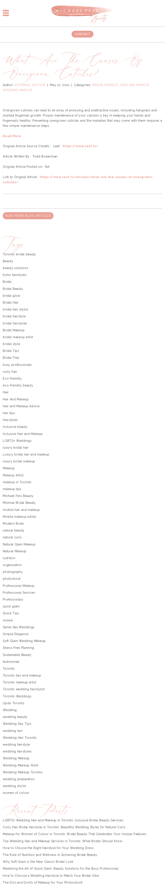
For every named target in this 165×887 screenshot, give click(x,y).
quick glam (11, 606)
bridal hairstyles (15, 323)
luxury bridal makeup (19, 461)
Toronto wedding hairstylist (24, 689)
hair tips (9, 413)
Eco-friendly (12, 378)
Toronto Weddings (17, 696)
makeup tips (12, 489)
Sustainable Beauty (17, 655)
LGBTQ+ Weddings (17, 440)
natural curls (12, 537)
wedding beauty (15, 717)
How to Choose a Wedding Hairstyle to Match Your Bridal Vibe (51, 875)
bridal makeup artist (18, 337)
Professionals (13, 599)
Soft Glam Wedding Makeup (24, 641)
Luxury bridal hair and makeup (26, 454)
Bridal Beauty (13, 289)
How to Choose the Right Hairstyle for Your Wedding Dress (48, 848)
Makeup (9, 468)
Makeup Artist (13, 475)
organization (12, 565)
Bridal (7, 281)
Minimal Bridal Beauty (19, 502)
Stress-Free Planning (18, 647)
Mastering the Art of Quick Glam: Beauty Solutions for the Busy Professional (61, 868)
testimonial (11, 661)
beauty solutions (15, 268)
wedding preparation (19, 779)
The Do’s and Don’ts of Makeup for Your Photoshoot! (43, 882)
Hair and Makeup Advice (21, 406)
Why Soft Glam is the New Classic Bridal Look (38, 861)
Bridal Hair (11, 302)
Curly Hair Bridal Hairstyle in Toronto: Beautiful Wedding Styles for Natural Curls (64, 827)
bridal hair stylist (15, 309)
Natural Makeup (14, 551)
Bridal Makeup (105, 85)
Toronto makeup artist (19, 682)
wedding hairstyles (17, 751)
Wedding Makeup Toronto (23, 772)
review (8, 620)
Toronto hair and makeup (22, 675)
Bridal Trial (11, 357)
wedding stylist (14, 786)
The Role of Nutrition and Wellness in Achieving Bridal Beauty (50, 855)
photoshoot (12, 578)
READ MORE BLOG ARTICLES (28, 215)
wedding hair (13, 731)
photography (13, 572)
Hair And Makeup (134, 85)
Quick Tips (11, 613)
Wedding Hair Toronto (20, 737)
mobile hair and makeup (21, 510)
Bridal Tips (11, 351)
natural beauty (13, 530)
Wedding (10, 710)
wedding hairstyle (16, 744)
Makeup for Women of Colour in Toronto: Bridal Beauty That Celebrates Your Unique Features (74, 834)
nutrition (9, 558)
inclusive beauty (15, 426)
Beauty (8, 261)
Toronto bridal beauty (19, 254)
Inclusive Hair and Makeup (23, 434)
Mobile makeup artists (20, 516)
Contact (82, 34)
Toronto (9, 668)
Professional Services (19, 592)
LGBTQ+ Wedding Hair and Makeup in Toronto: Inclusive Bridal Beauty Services (63, 820)
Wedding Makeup (17, 90)
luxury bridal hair (16, 447)
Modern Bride (13, 523)
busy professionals (17, 364)
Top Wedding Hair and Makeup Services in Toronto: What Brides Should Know (62, 841)
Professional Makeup (18, 585)
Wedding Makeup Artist (20, 765)
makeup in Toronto (17, 482)
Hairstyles (10, 420)
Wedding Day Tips (17, 723)
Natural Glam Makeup (19, 544)
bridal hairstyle (14, 316)
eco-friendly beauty (18, 385)
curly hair (10, 371)
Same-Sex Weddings (19, 627)
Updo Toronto (13, 703)
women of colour (16, 793)
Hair (6, 392)
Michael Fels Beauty (18, 496)
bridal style (11, 344)
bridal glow (11, 295)
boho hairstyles (15, 275)
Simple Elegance (16, 634)
